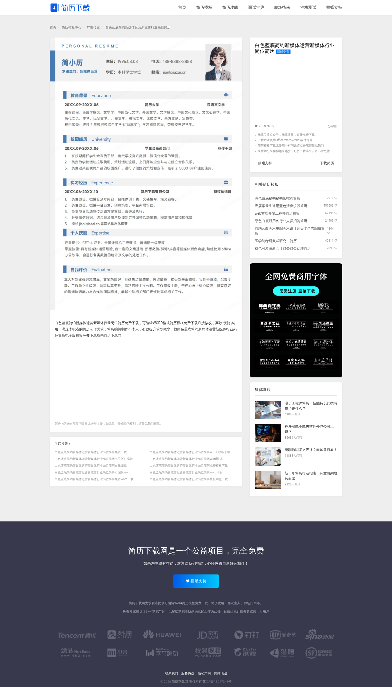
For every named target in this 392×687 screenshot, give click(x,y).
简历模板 (204, 7)
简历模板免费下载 (184, 323)
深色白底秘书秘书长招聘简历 (277, 198)
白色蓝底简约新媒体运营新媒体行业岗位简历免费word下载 (94, 479)
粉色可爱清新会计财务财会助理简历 (283, 248)
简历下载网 (112, 335)
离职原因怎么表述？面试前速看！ (311, 450)
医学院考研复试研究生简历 (276, 241)
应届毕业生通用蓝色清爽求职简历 (281, 206)
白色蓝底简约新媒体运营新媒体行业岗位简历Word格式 (186, 459)
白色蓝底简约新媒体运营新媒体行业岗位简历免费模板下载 (189, 465)
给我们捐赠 (194, 563)
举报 (332, 126)
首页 (182, 7)
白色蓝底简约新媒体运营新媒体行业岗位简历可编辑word (92, 472)
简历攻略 (230, 7)
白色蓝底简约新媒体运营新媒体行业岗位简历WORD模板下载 (190, 452)
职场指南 (282, 7)
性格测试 (308, 7)
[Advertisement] (146, 379)
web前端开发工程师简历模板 (277, 213)
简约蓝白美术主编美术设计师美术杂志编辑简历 (290, 230)
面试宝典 (256, 7)
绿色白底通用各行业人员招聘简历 (281, 221)
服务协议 (187, 673)
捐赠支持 (334, 7)
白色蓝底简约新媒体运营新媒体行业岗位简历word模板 (186, 472)
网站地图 (220, 673)
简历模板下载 (267, 145)
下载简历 (327, 163)
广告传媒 (93, 27)
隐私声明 (204, 673)
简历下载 (70, 7)
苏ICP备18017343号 (217, 681)
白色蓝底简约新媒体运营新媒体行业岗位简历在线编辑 (91, 465)
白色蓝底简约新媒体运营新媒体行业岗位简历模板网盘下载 (189, 479)
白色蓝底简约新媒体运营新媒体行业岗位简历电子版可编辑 (94, 459)
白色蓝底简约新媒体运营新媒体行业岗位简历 (138, 27)
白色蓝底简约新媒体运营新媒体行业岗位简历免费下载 (97, 323)
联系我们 (148, 423)
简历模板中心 (71, 27)
